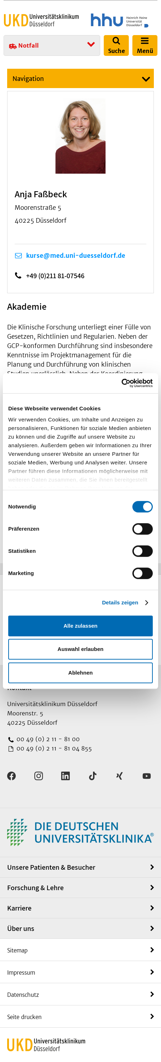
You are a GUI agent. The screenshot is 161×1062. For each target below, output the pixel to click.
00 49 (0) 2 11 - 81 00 (47, 739)
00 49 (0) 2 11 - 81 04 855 (53, 748)
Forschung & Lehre (35, 887)
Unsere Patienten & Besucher (51, 867)
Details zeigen (120, 602)
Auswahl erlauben (80, 649)
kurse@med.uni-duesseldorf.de (75, 256)
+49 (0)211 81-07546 (55, 275)
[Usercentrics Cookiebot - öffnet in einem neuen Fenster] (121, 383)
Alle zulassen (80, 626)
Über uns (20, 928)
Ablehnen (80, 673)
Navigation (28, 79)
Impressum (21, 972)
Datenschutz (23, 994)
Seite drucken (24, 1017)
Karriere (19, 908)
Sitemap (17, 950)
